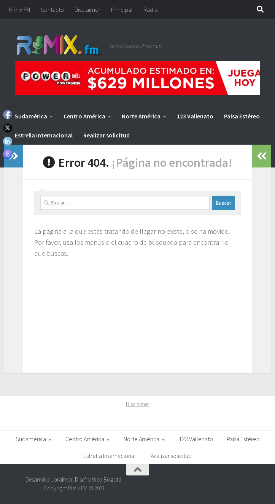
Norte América (141, 116)
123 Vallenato (195, 116)
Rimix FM (19, 9)
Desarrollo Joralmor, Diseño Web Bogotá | (74, 479)
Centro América (84, 116)
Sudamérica (31, 116)
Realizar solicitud (106, 135)
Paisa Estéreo (242, 116)
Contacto (52, 9)
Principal (122, 9)
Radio (150, 9)
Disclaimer (87, 9)
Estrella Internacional (44, 135)
